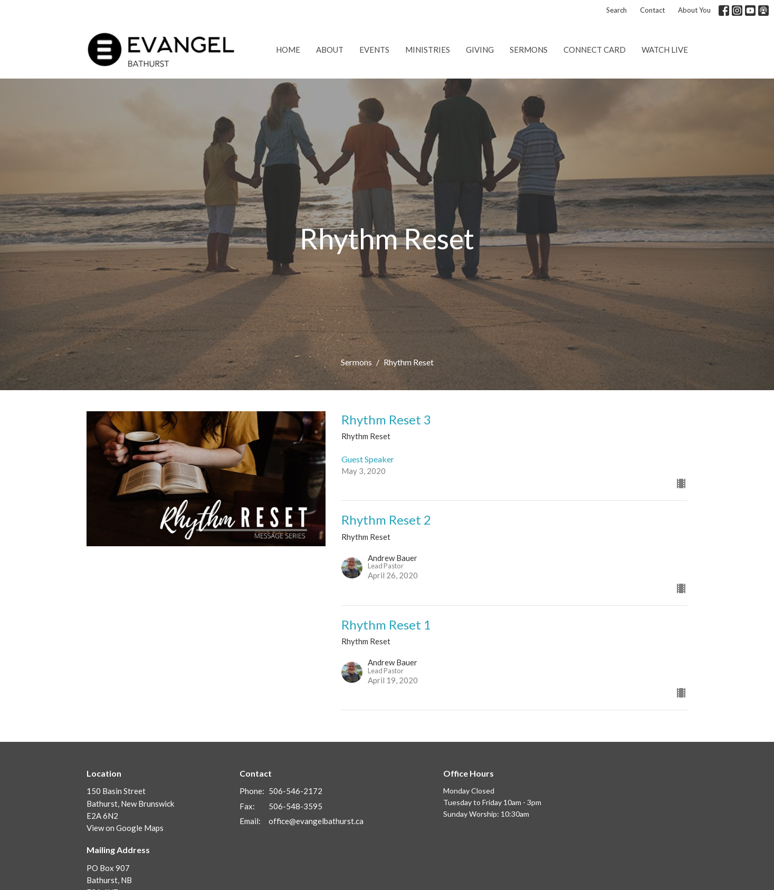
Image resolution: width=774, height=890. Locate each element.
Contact (652, 10)
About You (694, 10)
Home (288, 49)
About (329, 49)
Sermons (529, 49)
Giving (480, 49)
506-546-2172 (295, 791)
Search (616, 10)
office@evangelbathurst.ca (316, 821)
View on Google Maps (125, 828)
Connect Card (594, 49)
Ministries (427, 49)
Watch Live (665, 49)
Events (374, 49)
